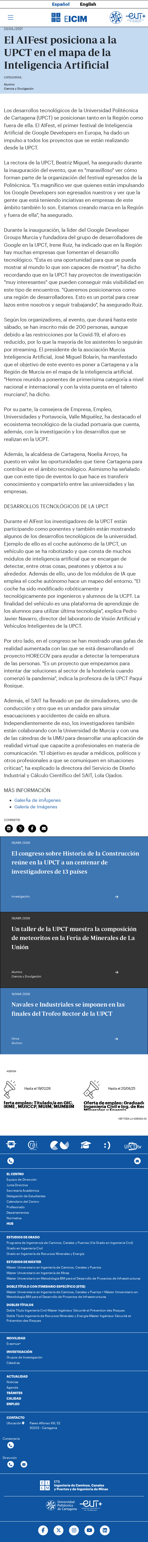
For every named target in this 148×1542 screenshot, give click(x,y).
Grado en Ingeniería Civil (25, 1248)
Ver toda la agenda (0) (132, 1118)
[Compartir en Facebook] (32, 827)
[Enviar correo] (44, 827)
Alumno (9, 84)
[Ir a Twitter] (58, 1530)
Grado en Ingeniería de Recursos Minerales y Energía (45, 1253)
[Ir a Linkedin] (104, 1530)
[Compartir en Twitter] (21, 827)
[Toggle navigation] (10, 17)
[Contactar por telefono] (10, 1161)
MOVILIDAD (16, 1338)
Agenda (12, 1387)
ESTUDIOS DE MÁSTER (24, 1262)
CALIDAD (14, 1398)
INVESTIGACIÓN (19, 1351)
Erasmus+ (14, 1343)
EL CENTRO (15, 1174)
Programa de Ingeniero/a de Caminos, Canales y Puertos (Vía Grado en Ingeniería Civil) (70, 1242)
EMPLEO (13, 1404)
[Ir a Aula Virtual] (86, 1147)
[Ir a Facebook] (43, 1530)
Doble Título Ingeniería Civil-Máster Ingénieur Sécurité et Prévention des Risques (66, 1310)
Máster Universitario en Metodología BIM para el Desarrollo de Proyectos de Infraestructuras (73, 1278)
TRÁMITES (14, 1393)
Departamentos (18, 1212)
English (88, 4)
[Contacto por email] (137, 1161)
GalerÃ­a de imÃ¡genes (37, 800)
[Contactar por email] (24, 1464)
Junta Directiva (17, 1185)
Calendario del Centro (23, 1201)
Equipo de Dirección (22, 1179)
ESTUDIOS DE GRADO (23, 1237)
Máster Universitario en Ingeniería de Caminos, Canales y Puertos (54, 1267)
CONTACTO (16, 1417)
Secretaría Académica (23, 1190)
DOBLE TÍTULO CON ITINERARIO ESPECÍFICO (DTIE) (46, 1286)
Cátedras (13, 1362)
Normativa (14, 1218)
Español (61, 4)
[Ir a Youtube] (89, 1530)
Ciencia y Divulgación (19, 88)
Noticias (12, 1382)
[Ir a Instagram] (74, 1530)
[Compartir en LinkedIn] (9, 827)
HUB (10, 1223)
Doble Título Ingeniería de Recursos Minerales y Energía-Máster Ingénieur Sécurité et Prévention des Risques (69, 1318)
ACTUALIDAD (17, 1376)
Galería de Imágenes (35, 806)
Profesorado (16, 1207)
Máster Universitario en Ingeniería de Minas (38, 1273)
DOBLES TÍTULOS (20, 1305)
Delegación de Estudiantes (26, 1196)
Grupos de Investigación (24, 1357)
